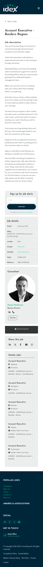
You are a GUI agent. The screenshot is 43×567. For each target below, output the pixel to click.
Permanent (21, 247)
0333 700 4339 (13, 536)
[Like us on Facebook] (10, 522)
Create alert (21, 206)
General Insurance (23, 252)
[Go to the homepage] (10, 8)
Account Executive (17, 361)
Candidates (7, 486)
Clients (5, 492)
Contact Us (7, 495)
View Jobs (12, 317)
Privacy (33, 558)
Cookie (6, 562)
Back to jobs (12, 21)
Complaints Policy (10, 554)
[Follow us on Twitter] (14, 522)
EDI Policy (25, 558)
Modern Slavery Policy (11, 558)
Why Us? (6, 489)
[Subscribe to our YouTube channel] (19, 522)
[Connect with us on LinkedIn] (5, 522)
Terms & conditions (27, 212)
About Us (6, 498)
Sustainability (23, 554)
